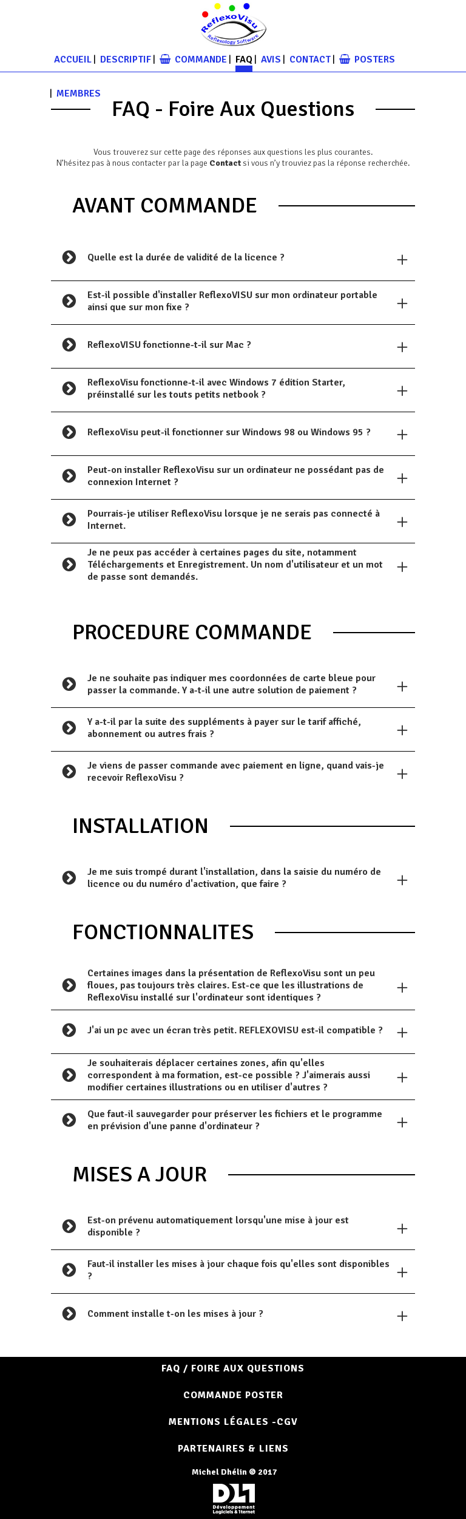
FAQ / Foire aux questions (233, 1368)
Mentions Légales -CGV (233, 1422)
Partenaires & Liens (233, 1449)
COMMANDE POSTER (233, 1395)
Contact (225, 163)
